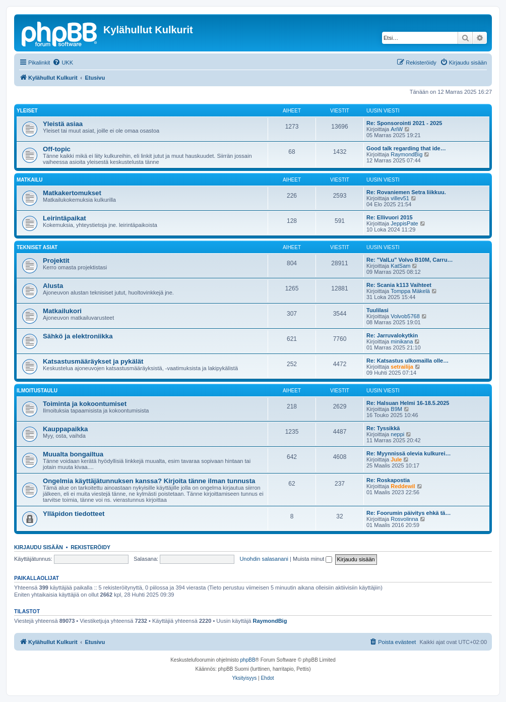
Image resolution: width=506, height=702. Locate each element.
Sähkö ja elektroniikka (78, 336)
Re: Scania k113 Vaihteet (398, 285)
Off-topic (57, 149)
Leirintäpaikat (64, 218)
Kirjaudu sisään (38, 547)
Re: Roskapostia (388, 480)
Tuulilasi (377, 310)
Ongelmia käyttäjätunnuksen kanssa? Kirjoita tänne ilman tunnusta (149, 481)
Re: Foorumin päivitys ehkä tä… (408, 513)
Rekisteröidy (90, 547)
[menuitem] (62, 62)
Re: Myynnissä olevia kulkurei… (408, 453)
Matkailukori (62, 311)
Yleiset (27, 110)
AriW (397, 129)
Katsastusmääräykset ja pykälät (93, 361)
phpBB (248, 660)
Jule (396, 459)
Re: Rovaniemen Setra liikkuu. (406, 192)
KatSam (400, 266)
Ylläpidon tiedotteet (73, 513)
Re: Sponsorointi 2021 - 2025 (404, 123)
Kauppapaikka (65, 429)
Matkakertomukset (72, 193)
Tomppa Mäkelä (410, 291)
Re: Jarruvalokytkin (392, 335)
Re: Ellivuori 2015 (389, 217)
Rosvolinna (404, 519)
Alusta (53, 285)
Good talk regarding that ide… (406, 148)
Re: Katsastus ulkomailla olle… (407, 361)
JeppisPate (404, 223)
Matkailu (29, 180)
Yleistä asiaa (63, 124)
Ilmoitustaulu (37, 390)
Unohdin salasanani (263, 559)
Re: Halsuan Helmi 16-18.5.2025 (407, 403)
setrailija (402, 367)
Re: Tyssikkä (383, 428)
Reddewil (403, 486)
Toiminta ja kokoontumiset (84, 403)
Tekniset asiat (37, 247)
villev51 (400, 198)
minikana (402, 341)
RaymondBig (406, 154)
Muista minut (312, 559)
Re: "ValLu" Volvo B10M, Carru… (409, 260)
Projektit (56, 260)
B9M (396, 409)
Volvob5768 (405, 316)
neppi (397, 434)
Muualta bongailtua (73, 454)
